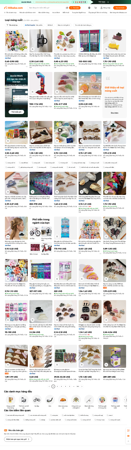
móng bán (54, 415)
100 (78, 386)
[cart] (95, 8)
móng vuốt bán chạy (78, 163)
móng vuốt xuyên (114, 420)
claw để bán (23, 163)
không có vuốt (94, 163)
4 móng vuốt (63, 163)
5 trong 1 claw (99, 420)
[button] (67, 8)
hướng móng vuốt (29, 420)
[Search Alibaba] (46, 8)
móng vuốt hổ (86, 420)
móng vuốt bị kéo (71, 420)
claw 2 (109, 415)
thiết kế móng (83, 415)
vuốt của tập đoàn (68, 415)
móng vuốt (36, 163)
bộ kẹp (42, 420)
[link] (128, 430)
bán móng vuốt (49, 163)
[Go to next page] (82, 386)
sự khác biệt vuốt (55, 420)
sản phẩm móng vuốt (110, 163)
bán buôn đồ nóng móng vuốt (14, 415)
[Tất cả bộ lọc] (12, 25)
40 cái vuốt (71, 167)
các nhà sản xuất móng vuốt (37, 415)
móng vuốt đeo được (12, 420)
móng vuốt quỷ (97, 415)
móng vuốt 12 (10, 163)
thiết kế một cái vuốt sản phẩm (89, 167)
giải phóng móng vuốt (26, 167)
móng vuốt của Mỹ (56, 167)
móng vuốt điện (108, 167)
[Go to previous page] (49, 386)
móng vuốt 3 (10, 167)
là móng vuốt (41, 167)
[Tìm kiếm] (75, 7)
